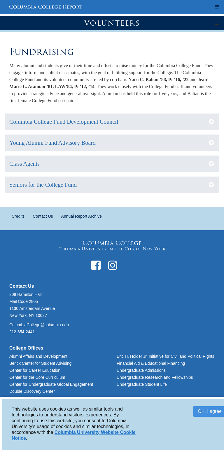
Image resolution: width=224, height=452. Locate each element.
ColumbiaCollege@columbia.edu (39, 324)
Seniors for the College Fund (43, 185)
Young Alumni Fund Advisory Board (52, 142)
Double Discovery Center (32, 391)
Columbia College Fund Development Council (63, 121)
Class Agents (24, 163)
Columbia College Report (45, 7)
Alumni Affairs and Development (38, 356)
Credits (18, 216)
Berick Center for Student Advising (40, 363)
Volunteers (112, 23)
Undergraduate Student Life (142, 384)
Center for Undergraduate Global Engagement (51, 384)
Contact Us (43, 216)
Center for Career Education (34, 370)
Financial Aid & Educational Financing (151, 363)
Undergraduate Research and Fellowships (155, 377)
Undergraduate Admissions (141, 370)
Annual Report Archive (81, 216)
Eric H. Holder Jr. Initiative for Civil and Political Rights (165, 356)
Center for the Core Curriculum (37, 377)
